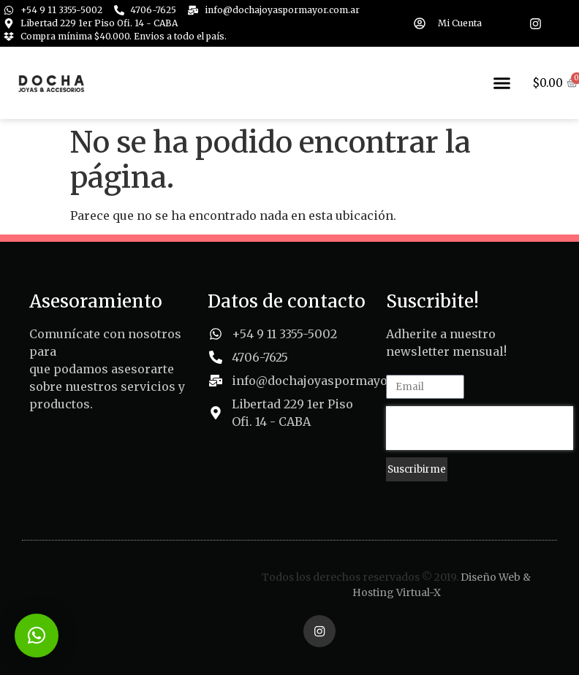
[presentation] (479, 428)
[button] (502, 83)
